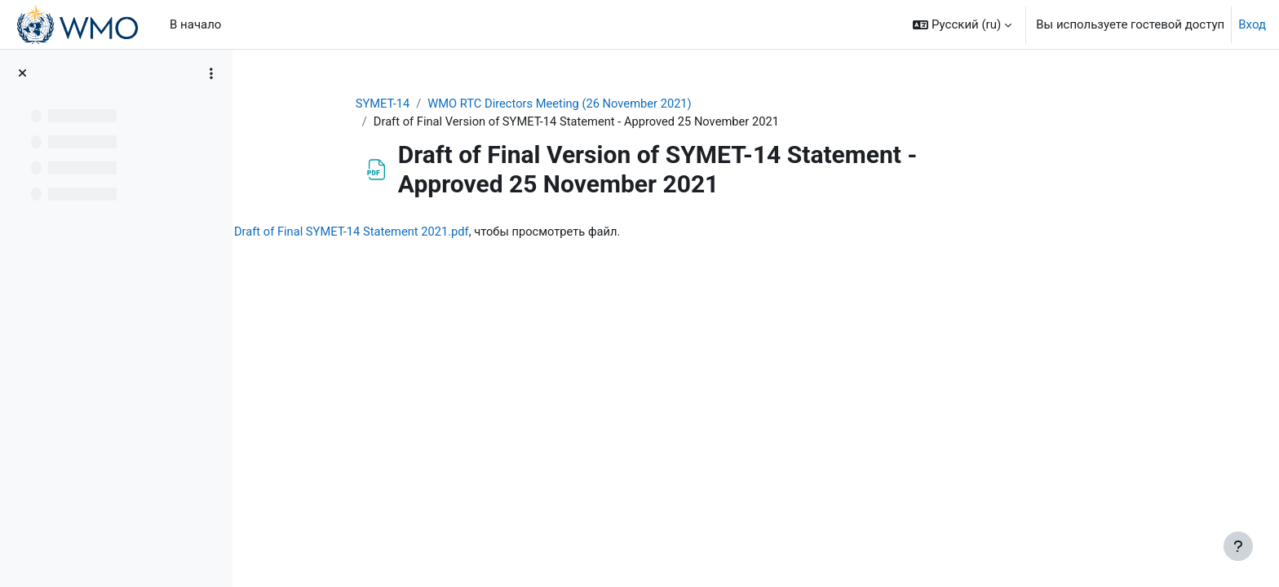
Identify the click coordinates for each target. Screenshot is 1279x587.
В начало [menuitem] (195, 24)
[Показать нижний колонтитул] (1238, 546)
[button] (962, 24)
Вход (1252, 24)
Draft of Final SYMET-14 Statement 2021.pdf (502, 232)
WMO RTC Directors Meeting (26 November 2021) (625, 103)
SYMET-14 (444, 103)
